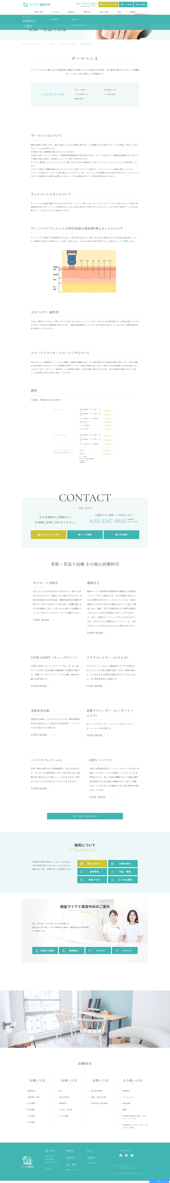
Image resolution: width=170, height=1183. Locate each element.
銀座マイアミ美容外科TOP (32, 44)
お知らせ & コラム (52, 1166)
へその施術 (64, 1120)
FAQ (119, 12)
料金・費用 (104, 12)
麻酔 (125, 1114)
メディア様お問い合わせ (126, 1172)
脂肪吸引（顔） (34, 1101)
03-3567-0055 (87, 3)
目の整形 (31, 1107)
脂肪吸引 (63, 1107)
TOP (167, 1178)
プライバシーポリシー (121, 1170)
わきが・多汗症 (66, 1114)
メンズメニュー (129, 1101)
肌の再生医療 (96, 1095)
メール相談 (127, 4)
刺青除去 (126, 1095)
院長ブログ (94, 879)
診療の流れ (125, 863)
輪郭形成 (31, 1095)
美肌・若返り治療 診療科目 (84, 816)
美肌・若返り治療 (68, 44)
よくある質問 (125, 879)
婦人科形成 (64, 1101)
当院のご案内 (47, 950)
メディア (127, 950)
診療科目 (71, 12)
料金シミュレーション (75, 1174)
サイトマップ (135, 1170)
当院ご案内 (38, 12)
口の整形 (31, 1120)
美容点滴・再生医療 (99, 1107)
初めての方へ (94, 863)
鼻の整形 (31, 1114)
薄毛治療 (126, 1107)
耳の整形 (31, 1126)
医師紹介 (133, 12)
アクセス (55, 12)
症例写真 (87, 12)
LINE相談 (141, 4)
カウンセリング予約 (109, 4)
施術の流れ (50, 1163)
